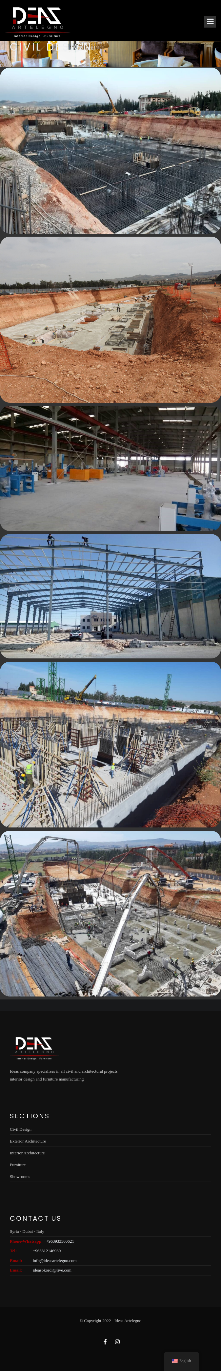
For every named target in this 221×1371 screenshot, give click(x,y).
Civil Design (20, 1129)
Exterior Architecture (28, 1141)
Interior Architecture (27, 1152)
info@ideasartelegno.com (55, 1260)
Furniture (18, 1164)
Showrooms (20, 1176)
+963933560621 (60, 1241)
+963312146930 (47, 1250)
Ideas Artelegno (127, 1320)
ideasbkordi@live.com (52, 1270)
